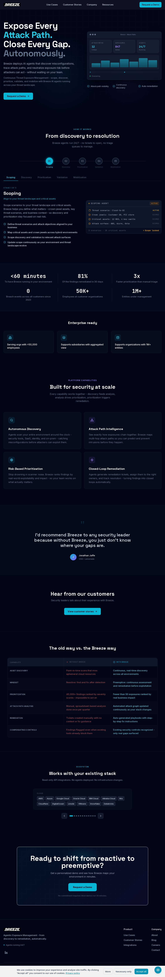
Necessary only (123, 971)
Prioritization (44, 177)
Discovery (26, 177)
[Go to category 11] (92, 815)
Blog (154, 940)
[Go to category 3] (76, 815)
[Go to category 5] (80, 815)
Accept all (141, 971)
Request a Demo (150, 4)
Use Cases (52, 4)
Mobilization (79, 177)
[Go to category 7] (84, 815)
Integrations (130, 945)
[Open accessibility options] (157, 969)
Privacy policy (73, 973)
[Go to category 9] (88, 815)
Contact (156, 950)
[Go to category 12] (95, 815)
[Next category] (100, 816)
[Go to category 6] (82, 815)
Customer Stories (72, 4)
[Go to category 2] (74, 815)
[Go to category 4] (78, 815)
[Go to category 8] (86, 815)
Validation (62, 177)
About (155, 935)
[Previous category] (64, 816)
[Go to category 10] (90, 815)
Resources (107, 4)
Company (92, 4)
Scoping (11, 178)
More (108, 971)
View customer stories (82, 611)
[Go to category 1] (71, 815)
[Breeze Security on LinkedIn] (6, 952)
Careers (156, 945)
